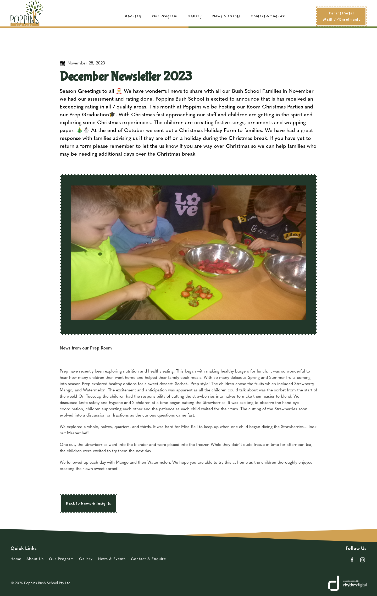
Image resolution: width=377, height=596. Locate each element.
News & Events (226, 16)
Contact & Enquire (268, 16)
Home (15, 559)
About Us (133, 16)
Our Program (164, 16)
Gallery (194, 16)
